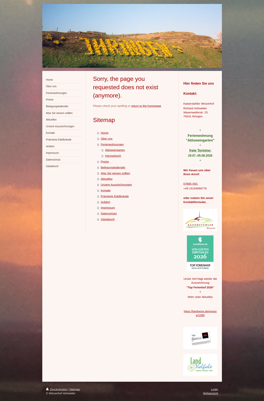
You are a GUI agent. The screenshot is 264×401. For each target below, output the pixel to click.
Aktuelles (106, 178)
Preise (105, 161)
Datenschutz (109, 213)
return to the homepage (146, 105)
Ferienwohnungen (112, 144)
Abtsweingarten (115, 150)
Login (214, 389)
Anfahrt (105, 202)
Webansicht (210, 393)
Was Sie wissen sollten (115, 173)
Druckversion (57, 389)
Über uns (106, 138)
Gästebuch (108, 219)
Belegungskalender (113, 167)
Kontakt (105, 190)
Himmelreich (113, 155)
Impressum (108, 207)
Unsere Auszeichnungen (116, 184)
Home (104, 132)
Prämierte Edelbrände (115, 196)
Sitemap (74, 389)
